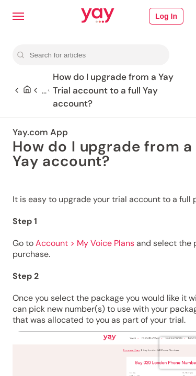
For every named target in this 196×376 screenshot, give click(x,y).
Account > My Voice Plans (85, 243)
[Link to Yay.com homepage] (97, 16)
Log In (166, 16)
